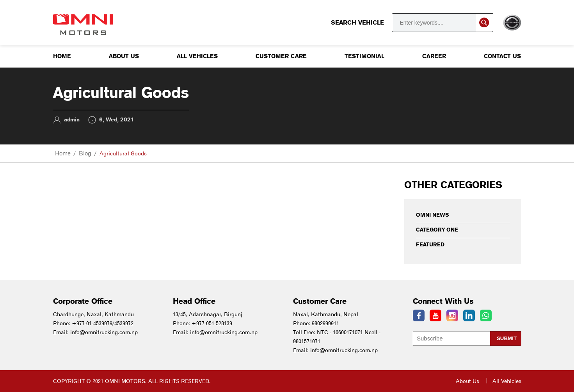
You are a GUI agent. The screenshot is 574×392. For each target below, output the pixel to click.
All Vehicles (197, 56)
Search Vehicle (412, 22)
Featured (430, 244)
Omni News (432, 215)
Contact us (502, 56)
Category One (437, 229)
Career (434, 56)
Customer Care (281, 56)
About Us (124, 56)
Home (62, 56)
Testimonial (364, 56)
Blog (85, 153)
